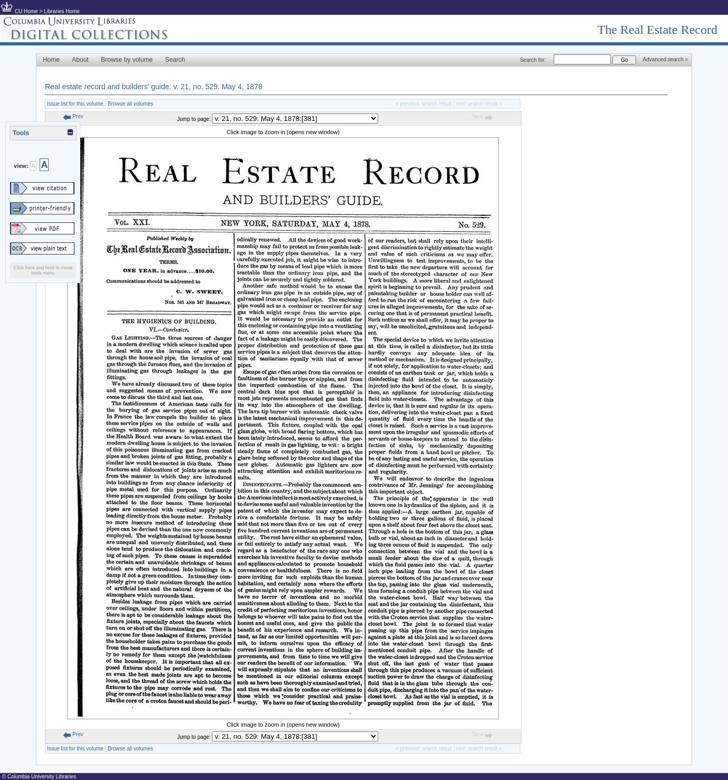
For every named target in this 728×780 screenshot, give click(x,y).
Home (51, 59)
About (80, 59)
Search (175, 59)
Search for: (533, 60)
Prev (73, 116)
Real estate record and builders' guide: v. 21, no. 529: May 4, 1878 (154, 86)
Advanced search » (665, 59)
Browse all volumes (130, 104)
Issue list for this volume (75, 104)
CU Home (26, 11)
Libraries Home (62, 11)
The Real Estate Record (657, 29)
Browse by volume (127, 59)
